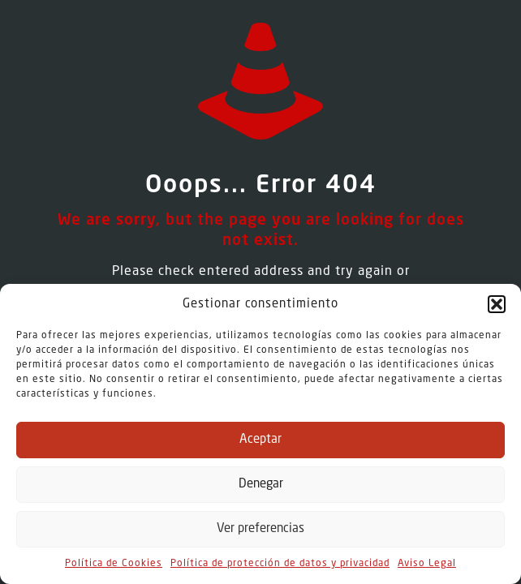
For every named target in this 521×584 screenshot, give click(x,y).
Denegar (261, 485)
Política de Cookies (113, 564)
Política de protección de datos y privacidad (280, 564)
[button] (497, 304)
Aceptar (260, 440)
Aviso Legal (427, 564)
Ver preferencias (260, 529)
